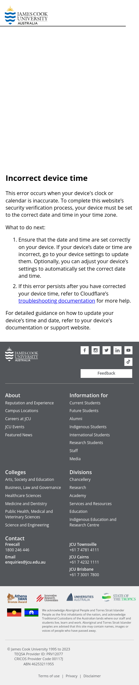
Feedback (106, 373)
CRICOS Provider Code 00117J (38, 658)
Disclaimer (92, 675)
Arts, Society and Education (29, 479)
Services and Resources (91, 503)
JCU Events (14, 427)
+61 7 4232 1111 (84, 562)
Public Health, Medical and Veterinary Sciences (29, 514)
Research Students (86, 442)
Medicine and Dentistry (26, 503)
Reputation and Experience (29, 403)
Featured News (18, 435)
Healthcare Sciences (23, 495)
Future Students (84, 410)
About (12, 395)
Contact (15, 538)
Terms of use (48, 675)
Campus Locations (21, 410)
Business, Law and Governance (33, 487)
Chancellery (80, 479)
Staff (74, 450)
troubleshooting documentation (56, 300)
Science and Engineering (27, 525)
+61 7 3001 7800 (84, 574)
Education (79, 511)
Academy (78, 495)
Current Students (85, 403)
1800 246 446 (17, 550)
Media (75, 459)
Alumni (76, 418)
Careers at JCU (18, 418)
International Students (90, 435)
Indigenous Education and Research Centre (93, 522)
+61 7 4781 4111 (84, 550)
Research (78, 487)
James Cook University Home (12, 13)
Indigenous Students (88, 427)
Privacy (71, 675)
